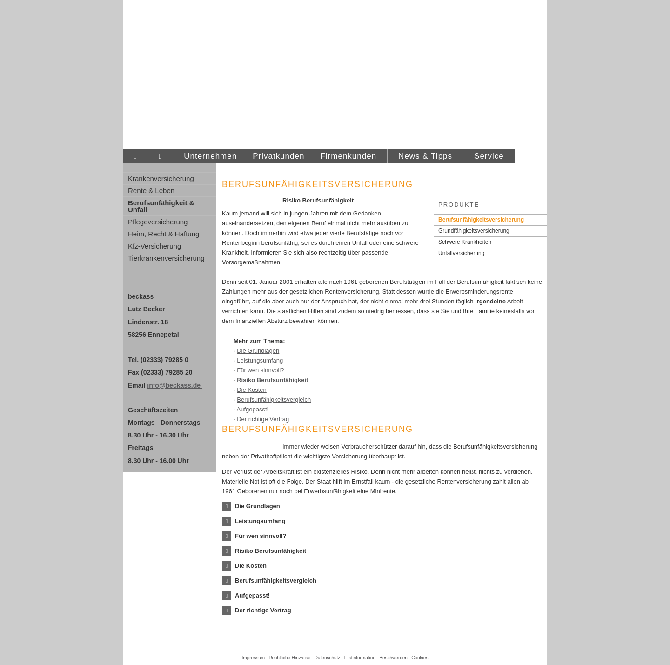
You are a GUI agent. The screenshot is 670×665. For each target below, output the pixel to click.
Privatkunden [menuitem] (278, 156)
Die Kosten (252, 389)
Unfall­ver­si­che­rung (461, 253)
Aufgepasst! (253, 409)
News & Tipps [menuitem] (425, 156)
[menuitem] (135, 156)
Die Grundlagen (258, 350)
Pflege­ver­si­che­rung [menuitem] (158, 221)
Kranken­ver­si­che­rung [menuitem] (161, 178)
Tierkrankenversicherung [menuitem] (166, 258)
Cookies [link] (419, 657)
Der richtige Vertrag (263, 419)
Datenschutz (328, 657)
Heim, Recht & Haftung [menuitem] (163, 233)
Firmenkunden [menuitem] (348, 156)
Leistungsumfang (260, 360)
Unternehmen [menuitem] (210, 156)
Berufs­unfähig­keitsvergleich (274, 399)
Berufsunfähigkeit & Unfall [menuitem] (161, 206)
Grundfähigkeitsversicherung (473, 231)
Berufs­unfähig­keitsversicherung (481, 219)
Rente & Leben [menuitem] (151, 190)
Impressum (253, 657)
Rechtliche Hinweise (289, 657)
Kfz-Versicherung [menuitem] (154, 245)
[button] (257, 506)
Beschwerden (393, 657)
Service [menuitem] (489, 156)
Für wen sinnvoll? (260, 370)
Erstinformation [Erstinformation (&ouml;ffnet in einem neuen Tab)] (359, 657)
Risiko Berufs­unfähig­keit (272, 379)
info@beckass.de (174, 385)
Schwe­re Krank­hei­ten (464, 242)
